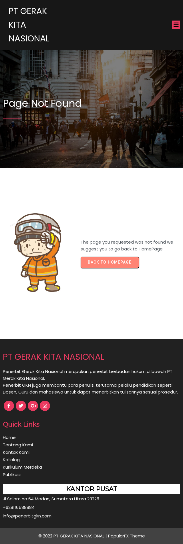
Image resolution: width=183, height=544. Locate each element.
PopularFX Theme (126, 536)
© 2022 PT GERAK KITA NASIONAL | (73, 536)
